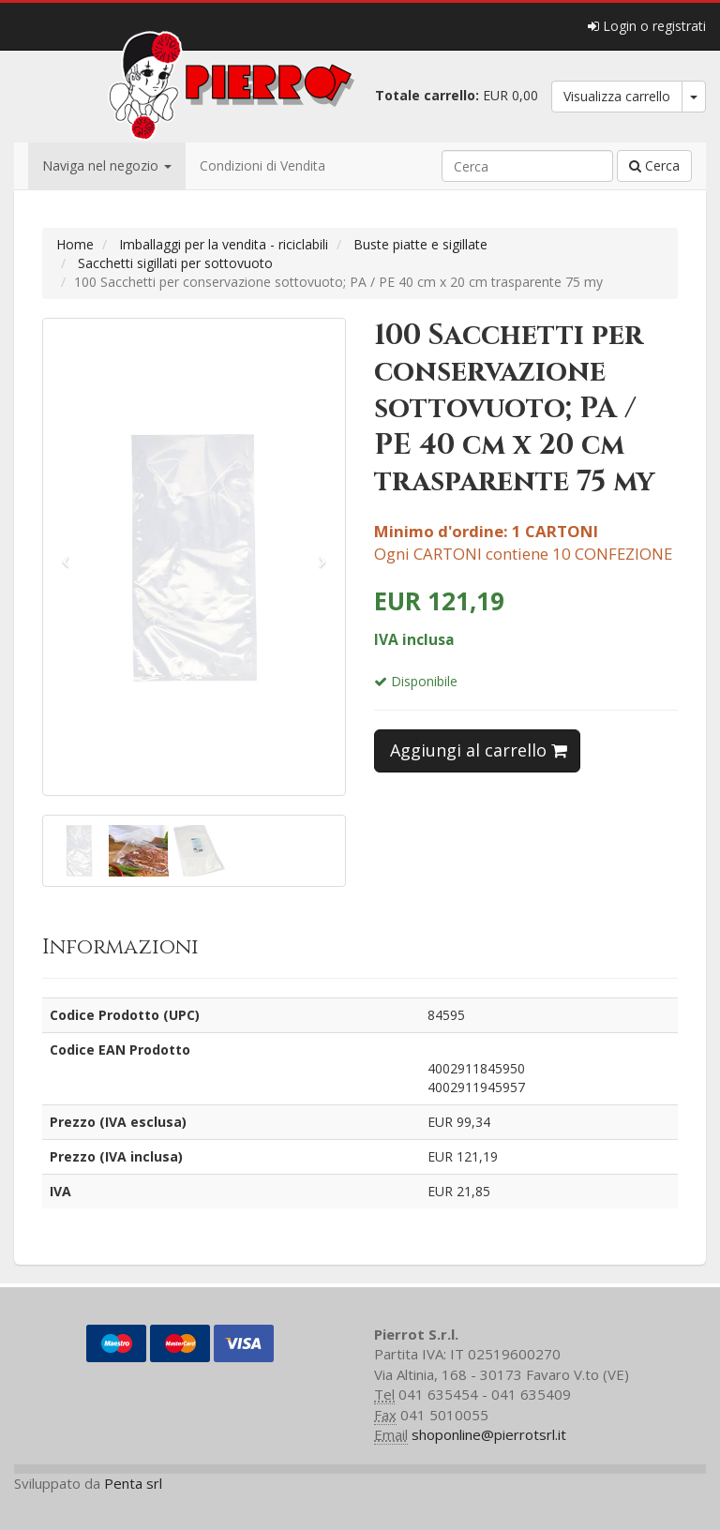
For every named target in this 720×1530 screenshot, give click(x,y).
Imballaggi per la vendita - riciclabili (223, 244)
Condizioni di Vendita (262, 165)
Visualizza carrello (616, 96)
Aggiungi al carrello (478, 750)
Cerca (654, 165)
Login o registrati (647, 26)
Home (75, 244)
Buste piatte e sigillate (420, 244)
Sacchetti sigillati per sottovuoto (175, 263)
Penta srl (133, 1483)
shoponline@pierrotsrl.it (489, 1434)
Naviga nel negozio (107, 165)
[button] (65, 557)
